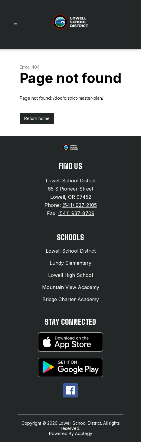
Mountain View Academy (70, 287)
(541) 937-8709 (76, 213)
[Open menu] (15, 25)
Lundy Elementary (70, 263)
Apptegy (83, 433)
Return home (37, 118)
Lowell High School (70, 275)
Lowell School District (71, 251)
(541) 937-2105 (79, 205)
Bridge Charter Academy (70, 299)
